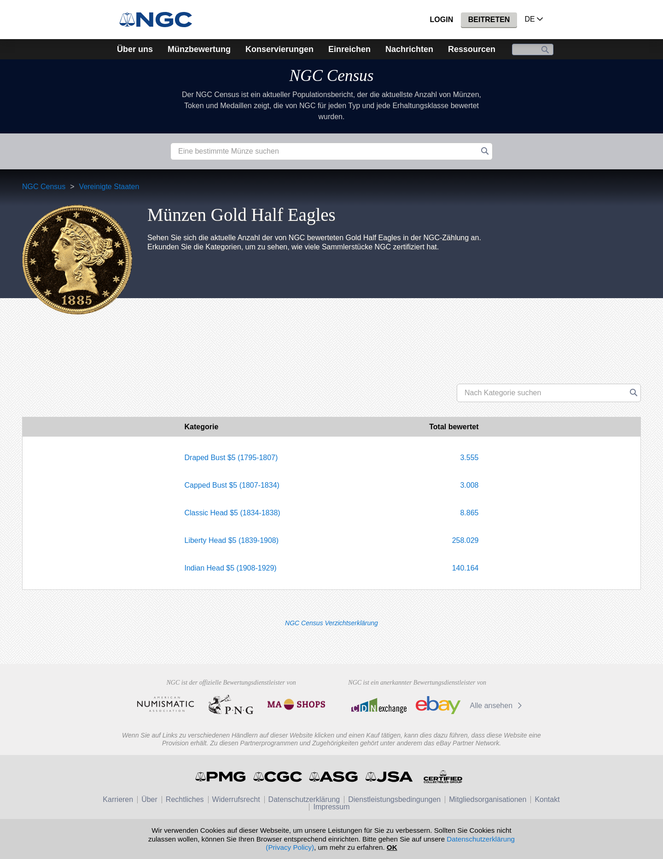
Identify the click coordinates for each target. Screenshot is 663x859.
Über (149, 799)
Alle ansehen (497, 705)
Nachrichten (409, 49)
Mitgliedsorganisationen (487, 799)
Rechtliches (185, 799)
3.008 (469, 485)
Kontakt (547, 799)
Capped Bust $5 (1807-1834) (232, 485)
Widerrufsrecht (236, 799)
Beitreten (489, 19)
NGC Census (332, 76)
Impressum (331, 807)
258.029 (465, 540)
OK (392, 847)
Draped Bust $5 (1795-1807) (231, 457)
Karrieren (118, 799)
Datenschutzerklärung (304, 799)
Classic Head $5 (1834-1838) (232, 513)
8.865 (469, 513)
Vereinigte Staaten (109, 186)
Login (442, 19)
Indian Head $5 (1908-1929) (231, 568)
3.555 (469, 457)
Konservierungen (279, 49)
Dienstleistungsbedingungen (394, 799)
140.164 (465, 568)
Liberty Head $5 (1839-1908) (232, 540)
